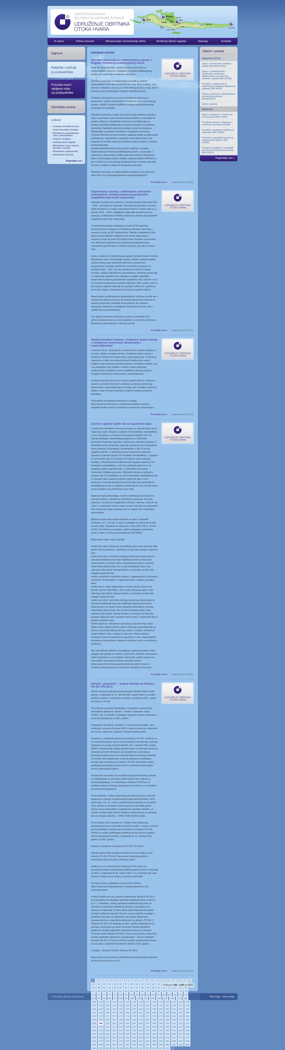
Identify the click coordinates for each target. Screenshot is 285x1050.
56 (186, 987)
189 (127, 1020)
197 (181, 1020)
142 (114, 1009)
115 (134, 1002)
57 (93, 991)
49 (148, 987)
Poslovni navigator (62, 139)
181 (174, 1016)
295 (134, 1044)
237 (147, 1030)
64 (131, 991)
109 (94, 1002)
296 (141, 1044)
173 (121, 1016)
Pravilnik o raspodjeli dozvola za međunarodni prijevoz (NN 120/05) (217, 140)
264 (127, 1037)
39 (93, 987)
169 (94, 1016)
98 (120, 998)
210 (167, 1023)
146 (141, 1009)
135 (167, 1005)
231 (107, 1030)
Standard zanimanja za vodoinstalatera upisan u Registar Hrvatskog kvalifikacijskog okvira (121, 61)
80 (120, 995)
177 (147, 1016)
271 (174, 1037)
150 (167, 1009)
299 (161, 1044)
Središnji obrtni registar (171, 41)
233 (121, 1030)
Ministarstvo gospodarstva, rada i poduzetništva (66, 134)
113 (121, 1002)
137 (181, 1005)
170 (101, 1016)
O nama (59, 41)
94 (99, 998)
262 (114, 1037)
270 (167, 1037)
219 (127, 1027)
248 (121, 1034)
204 (127, 1023)
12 (146, 980)
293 (121, 1044)
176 (141, 1016)
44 (120, 987)
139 (94, 1009)
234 (127, 1030)
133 (154, 1005)
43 (115, 987)
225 (167, 1027)
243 (187, 1030)
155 (101, 1012)
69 (158, 991)
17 (173, 980)
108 (185, 998)
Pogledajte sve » (74, 161)
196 (174, 1020)
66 (142, 991)
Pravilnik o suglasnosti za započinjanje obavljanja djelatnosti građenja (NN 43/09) (218, 86)
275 (101, 1041)
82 (131, 995)
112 (114, 1002)
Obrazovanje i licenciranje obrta (125, 41)
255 (167, 1034)
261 (107, 1037)
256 (174, 1034)
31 (148, 984)
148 (154, 1009)
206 (141, 1023)
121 (174, 1002)
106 (172, 998)
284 (161, 1041)
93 (93, 998)
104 (159, 998)
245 (101, 1034)
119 (161, 1002)
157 (114, 1012)
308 (121, 1048)
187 (114, 1020)
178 (154, 1016)
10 (135, 980)
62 (120, 991)
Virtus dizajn (228, 996)
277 (114, 1041)
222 (147, 1027)
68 (153, 991)
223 (154, 1027)
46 (131, 987)
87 (158, 995)
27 (126, 984)
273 (187, 1037)
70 (164, 991)
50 (153, 987)
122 (181, 1002)
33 (158, 984)
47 (137, 987)
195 (167, 1020)
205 (134, 1023)
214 (94, 1027)
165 (167, 1012)
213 (187, 1023)
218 (121, 1027)
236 (141, 1030)
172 (114, 1016)
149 (161, 1009)
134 (161, 1005)
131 (141, 1005)
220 (134, 1027)
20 (190, 980)
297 (147, 1044)
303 (187, 1044)
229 (94, 1030)
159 (127, 1012)
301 (174, 1044)
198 (187, 1020)
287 (181, 1041)
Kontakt (226, 41)
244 (94, 1034)
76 (99, 995)
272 (181, 1037)
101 (139, 998)
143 (121, 1009)
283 (154, 1041)
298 (154, 1044)
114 (127, 1002)
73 (180, 991)
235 (134, 1030)
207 (147, 1023)
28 (131, 984)
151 (174, 1009)
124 (94, 1005)
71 (169, 991)
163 (154, 1012)
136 (174, 1005)
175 (134, 1016)
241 (174, 1030)
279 (127, 1041)
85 (148, 995)
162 (147, 1012)
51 (158, 987)
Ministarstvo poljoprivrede (65, 151)
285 (167, 1041)
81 (126, 995)
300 (167, 1044)
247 (114, 1034)
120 (167, 1002)
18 (179, 980)
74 (186, 991)
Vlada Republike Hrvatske (65, 129)
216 (107, 1027)
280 (134, 1041)
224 (161, 1027)
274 (94, 1041)
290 (101, 1044)
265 (134, 1037)
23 (104, 984)
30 (142, 984)
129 (127, 1005)
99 (126, 998)
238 (154, 1030)
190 (134, 1020)
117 (147, 1002)
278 (121, 1041)
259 (94, 1037)
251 (141, 1034)
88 (164, 995)
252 (147, 1034)
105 (165, 998)
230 (101, 1030)
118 (154, 1002)
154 (94, 1012)
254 (161, 1034)
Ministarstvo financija (63, 154)
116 (141, 1002)
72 (175, 991)
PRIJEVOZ (207, 109)
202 (114, 1023)
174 (127, 1016)
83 (137, 995)
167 (181, 1012)
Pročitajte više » (159, 182)
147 (147, 1009)
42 (109, 987)
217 (114, 1027)
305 (101, 1048)
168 (187, 1012)
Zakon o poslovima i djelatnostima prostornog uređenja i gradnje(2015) (218, 96)
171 (107, 1016)
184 (94, 1020)
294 (127, 1044)
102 (145, 998)
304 (94, 1048)
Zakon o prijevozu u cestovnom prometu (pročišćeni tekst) (217, 115)
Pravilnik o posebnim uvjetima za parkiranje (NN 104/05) (218, 131)
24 (109, 984)
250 (134, 1034)
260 (101, 1037)
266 (141, 1037)
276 (107, 1041)
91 (180, 995)
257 (181, 1034)
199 (94, 1023)
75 (93, 995)
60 (109, 991)
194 (161, 1020)
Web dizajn (215, 996)
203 (121, 1023)
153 (187, 1009)
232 (114, 1030)
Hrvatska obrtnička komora (66, 126)
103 (152, 998)
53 (169, 987)
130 (134, 1005)
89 (169, 995)
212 (181, 1023)
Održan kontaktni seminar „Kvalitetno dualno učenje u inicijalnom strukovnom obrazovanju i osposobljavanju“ (124, 342)
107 (179, 998)
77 (104, 995)
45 (126, 987)
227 (181, 1027)
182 (181, 1016)
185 (101, 1020)
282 (147, 1041)
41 (104, 987)
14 (157, 980)
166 (174, 1012)
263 (121, 1037)
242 (181, 1030)
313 (154, 1048)
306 (107, 1048)
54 (175, 987)
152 (181, 1009)
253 (154, 1034)
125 (101, 1005)
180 (167, 1016)
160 (134, 1012)
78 (109, 995)
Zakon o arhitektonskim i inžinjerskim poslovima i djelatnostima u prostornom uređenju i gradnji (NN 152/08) (217, 75)
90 (175, 995)
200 (101, 1023)
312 (147, 1048)
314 (161, 1048)
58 (99, 991)
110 (101, 1002)
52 (164, 987)
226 (174, 1027)
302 (181, 1044)
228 (187, 1027)
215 (101, 1027)
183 (187, 1016)
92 (186, 995)
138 (187, 1005)
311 (141, 1048)
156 (107, 1012)
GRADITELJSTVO (211, 58)
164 (161, 1012)
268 (154, 1037)
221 (141, 1027)
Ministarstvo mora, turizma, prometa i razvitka (66, 146)
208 (154, 1023)
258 (187, 1034)
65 (137, 991)
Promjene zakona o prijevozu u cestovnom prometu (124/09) (217, 123)
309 (127, 1048)
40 (99, 987)
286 (174, 1041)
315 (167, 1048)
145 (134, 1009)
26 (120, 984)
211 (174, 1023)
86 (153, 995)
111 (107, 1002)
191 (141, 1020)
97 (115, 998)
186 (107, 1020)
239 (161, 1030)
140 (101, 1009)
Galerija (203, 41)
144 (127, 1009)
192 (147, 1020)
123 (187, 1002)
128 (121, 1005)
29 (137, 984)
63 (126, 991)
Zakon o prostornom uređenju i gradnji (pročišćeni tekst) (217, 64)
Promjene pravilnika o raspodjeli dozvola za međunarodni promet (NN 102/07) (218, 150)
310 (134, 1048)
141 (107, 1009)
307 (114, 1048)
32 (153, 984)
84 (142, 995)
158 (121, 1012)
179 (161, 1016)
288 (187, 1041)
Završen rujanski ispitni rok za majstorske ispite (121, 423)
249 (127, 1034)
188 (121, 1020)
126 (107, 1005)
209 (161, 1023)
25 (115, 984)
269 (161, 1037)
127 (114, 1005)
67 (148, 991)
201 (107, 1023)
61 (115, 991)
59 (104, 991)
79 (115, 995)
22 (99, 984)
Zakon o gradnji (209, 104)
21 (93, 984)
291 (107, 1044)
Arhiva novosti (85, 41)
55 (180, 987)
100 (132, 998)
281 (141, 1041)
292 (114, 1044)
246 (107, 1034)
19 (184, 980)
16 (168, 980)
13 (152, 980)
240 (167, 1030)
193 (154, 1020)
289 (94, 1044)
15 (163, 980)
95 (104, 998)
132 (147, 1005)
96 (109, 998)
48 (142, 987)
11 (141, 980)
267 (147, 1037)
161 (141, 1012)
